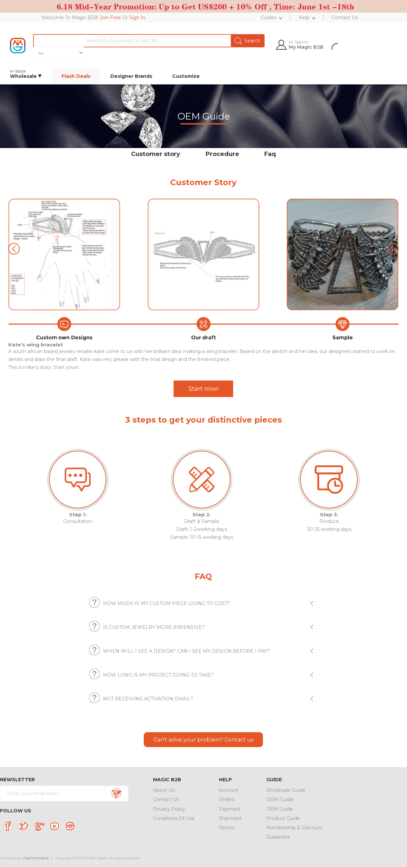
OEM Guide (279, 809)
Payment (230, 809)
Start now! (203, 388)
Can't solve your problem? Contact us (203, 740)
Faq (270, 154)
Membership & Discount (294, 828)
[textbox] (172, 41)
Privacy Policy (169, 809)
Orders (226, 799)
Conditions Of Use (174, 818)
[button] (393, 249)
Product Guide (283, 818)
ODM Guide (280, 799)
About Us (164, 790)
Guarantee (278, 837)
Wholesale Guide (285, 790)
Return (227, 828)
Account (228, 790)
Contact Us (166, 799)
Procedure (222, 154)
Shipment (230, 818)
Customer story (155, 154)
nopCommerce (36, 858)
